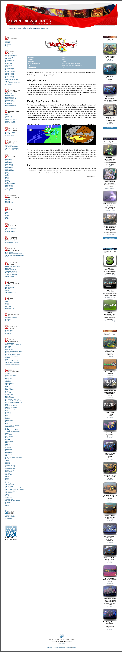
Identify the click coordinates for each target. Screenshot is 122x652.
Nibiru (6, 442)
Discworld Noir (9, 202)
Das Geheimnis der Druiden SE (13, 401)
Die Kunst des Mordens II (11, 407)
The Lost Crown (9, 486)
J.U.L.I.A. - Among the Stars (12, 431)
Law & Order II (9, 436)
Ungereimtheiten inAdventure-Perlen (110, 220)
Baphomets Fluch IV (10, 98)
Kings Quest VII (9, 169)
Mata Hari (7, 439)
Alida (6, 376)
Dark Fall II (8, 396)
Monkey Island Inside (10, 516)
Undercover (8, 502)
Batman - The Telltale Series (12, 266)
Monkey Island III (9, 76)
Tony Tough (8, 496)
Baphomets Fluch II (10, 95)
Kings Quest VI (9, 167)
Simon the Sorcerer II (10, 118)
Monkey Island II (9, 73)
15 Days (7, 373)
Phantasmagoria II (10, 183)
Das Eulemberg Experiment (12, 399)
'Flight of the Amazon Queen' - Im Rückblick (110, 572)
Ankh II (7, 303)
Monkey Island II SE (10, 74)
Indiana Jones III (9, 60)
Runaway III (8, 333)
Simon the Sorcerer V (10, 122)
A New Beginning (9, 287)
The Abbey (8, 483)
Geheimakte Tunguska (11, 317)
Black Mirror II (8, 348)
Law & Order (8, 434)
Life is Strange (9, 252)
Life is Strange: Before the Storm (13, 253)
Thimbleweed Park (10, 241)
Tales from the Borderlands (12, 273)
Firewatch (7, 352)
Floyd (6, 114)
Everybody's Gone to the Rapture (13, 351)
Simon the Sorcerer (10, 116)
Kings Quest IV (9, 164)
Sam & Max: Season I (10, 269)
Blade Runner (8, 145)
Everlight (7, 418)
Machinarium (8, 438)
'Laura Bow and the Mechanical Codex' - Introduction (110, 385)
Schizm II (7, 462)
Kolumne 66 (110, 90)
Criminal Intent (9, 394)
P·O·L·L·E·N (8, 455)
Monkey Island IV (9, 78)
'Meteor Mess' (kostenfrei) (110, 427)
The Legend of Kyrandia (11, 146)
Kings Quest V (9, 166)
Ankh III (7, 305)
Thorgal (7, 494)
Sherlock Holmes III (10, 467)
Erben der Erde (9, 349)
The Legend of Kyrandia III (12, 150)
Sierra (63, 57)
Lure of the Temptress (10, 105)
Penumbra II (8, 452)
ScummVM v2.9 (110, 366)
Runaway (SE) (9, 330)
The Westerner (9, 492)
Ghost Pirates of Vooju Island (12, 425)
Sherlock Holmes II (10, 465)
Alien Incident (8, 378)
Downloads (8, 44)
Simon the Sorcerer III (10, 119)
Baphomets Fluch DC (10, 94)
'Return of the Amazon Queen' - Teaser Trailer (110, 490)
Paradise (7, 450)
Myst (6, 212)
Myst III (7, 215)
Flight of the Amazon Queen (12, 354)
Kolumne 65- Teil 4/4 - (110, 112)
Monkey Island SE (10, 71)
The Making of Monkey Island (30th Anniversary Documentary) (110, 618)
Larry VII (7, 182)
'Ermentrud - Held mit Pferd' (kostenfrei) (110, 510)
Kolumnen (7, 41)
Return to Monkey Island (11, 242)
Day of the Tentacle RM (11, 55)
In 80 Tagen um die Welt (11, 430)
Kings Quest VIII (9, 170)
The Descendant (9, 484)
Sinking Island (8, 471)
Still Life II (7, 476)
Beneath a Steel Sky (10, 102)
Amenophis (8, 381)
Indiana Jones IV (9, 62)
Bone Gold (8, 268)
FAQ (6, 46)
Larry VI (7, 180)
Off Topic (7, 42)
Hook (6, 428)
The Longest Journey (10, 228)
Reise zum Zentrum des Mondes (13, 457)
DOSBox (110, 284)
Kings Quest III (9, 162)
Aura (6, 386)
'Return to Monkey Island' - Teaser (110, 552)
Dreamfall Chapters (10, 231)
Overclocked (8, 449)
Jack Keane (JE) (9, 308)
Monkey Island (9, 70)
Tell (6, 481)
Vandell (7, 505)
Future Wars (8, 134)
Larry (6, 172)
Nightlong (7, 444)
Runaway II (8, 332)
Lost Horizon (8, 321)
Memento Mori (9, 441)
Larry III (7, 175)
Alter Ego (7, 380)
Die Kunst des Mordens (11, 405)
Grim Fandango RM (10, 57)
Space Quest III (9, 185)
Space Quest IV (9, 186)
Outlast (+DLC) (9, 447)
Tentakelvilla (8, 518)
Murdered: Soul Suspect (11, 356)
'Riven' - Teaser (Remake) (110, 407)
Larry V (7, 178)
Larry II (7, 174)
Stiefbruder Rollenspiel (110, 197)
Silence (7, 290)
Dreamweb (8, 413)
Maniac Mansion (9, 68)
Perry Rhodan (8, 454)
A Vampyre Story (9, 343)
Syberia (7, 479)
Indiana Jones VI (9, 65)
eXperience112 (9, 420)
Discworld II (8, 201)
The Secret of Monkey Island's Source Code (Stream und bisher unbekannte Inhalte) (110, 594)
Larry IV (7, 177)
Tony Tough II (8, 497)
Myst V (7, 218)
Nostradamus (8, 446)
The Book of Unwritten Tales (12, 361)
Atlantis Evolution (9, 383)
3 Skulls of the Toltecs (10, 375)
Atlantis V (7, 385)
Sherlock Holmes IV (10, 468)
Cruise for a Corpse (10, 132)
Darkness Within (9, 397)
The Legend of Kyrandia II (12, 148)
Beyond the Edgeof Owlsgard (110, 50)
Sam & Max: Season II (11, 271)
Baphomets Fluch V (10, 100)
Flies (6, 423)
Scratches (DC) (9, 463)
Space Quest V (9, 188)
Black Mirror (8, 346)
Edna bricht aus (9, 289)
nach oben (61, 643)
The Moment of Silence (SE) (12, 362)
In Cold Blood (8, 103)
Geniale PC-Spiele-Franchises (110, 152)
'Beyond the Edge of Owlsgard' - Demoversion (110, 531)
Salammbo (8, 460)
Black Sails (8, 306)
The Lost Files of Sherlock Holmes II (14, 489)
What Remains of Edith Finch (12, 364)
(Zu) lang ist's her (110, 175)
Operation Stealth (9, 135)
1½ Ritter (7, 285)
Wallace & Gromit (9, 276)
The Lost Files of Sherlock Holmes (14, 487)
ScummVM (110, 262)
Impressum (50, 647)
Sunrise (7, 478)
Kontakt (74, 647)
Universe (7, 504)
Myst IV (7, 217)
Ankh (6, 301)
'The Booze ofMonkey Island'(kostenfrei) (110, 345)
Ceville (7, 391)
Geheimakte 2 (8, 319)
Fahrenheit (8, 422)
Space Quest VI (9, 190)
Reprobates (8, 459)
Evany (7, 417)
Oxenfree (7, 357)
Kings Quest (8, 159)
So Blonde (8, 473)
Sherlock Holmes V (10, 470)
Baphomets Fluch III (10, 97)
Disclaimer (68, 647)
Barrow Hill (8, 388)
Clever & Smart (9, 393)
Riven (6, 214)
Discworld (7, 199)
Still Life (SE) (8, 475)
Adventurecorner (9, 515)
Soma (6, 359)
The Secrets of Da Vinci (11, 491)
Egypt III (7, 415)
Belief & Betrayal (9, 389)
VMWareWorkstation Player (110, 307)
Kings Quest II (9, 161)
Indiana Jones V (9, 63)
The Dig (7, 81)
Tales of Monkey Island (11, 274)
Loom (6, 66)
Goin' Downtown (9, 426)
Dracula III (8, 412)
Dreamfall (7, 230)
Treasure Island (9, 499)
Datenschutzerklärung (59, 647)
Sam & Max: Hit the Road (11, 79)
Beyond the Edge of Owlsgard (13, 344)
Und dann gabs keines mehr (12, 500)
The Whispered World (10, 292)
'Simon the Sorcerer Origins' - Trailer (110, 469)
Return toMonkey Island (110, 71)
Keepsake (7, 433)
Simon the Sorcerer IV (11, 121)
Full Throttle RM (9, 58)
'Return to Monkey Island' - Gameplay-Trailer (110, 448)
